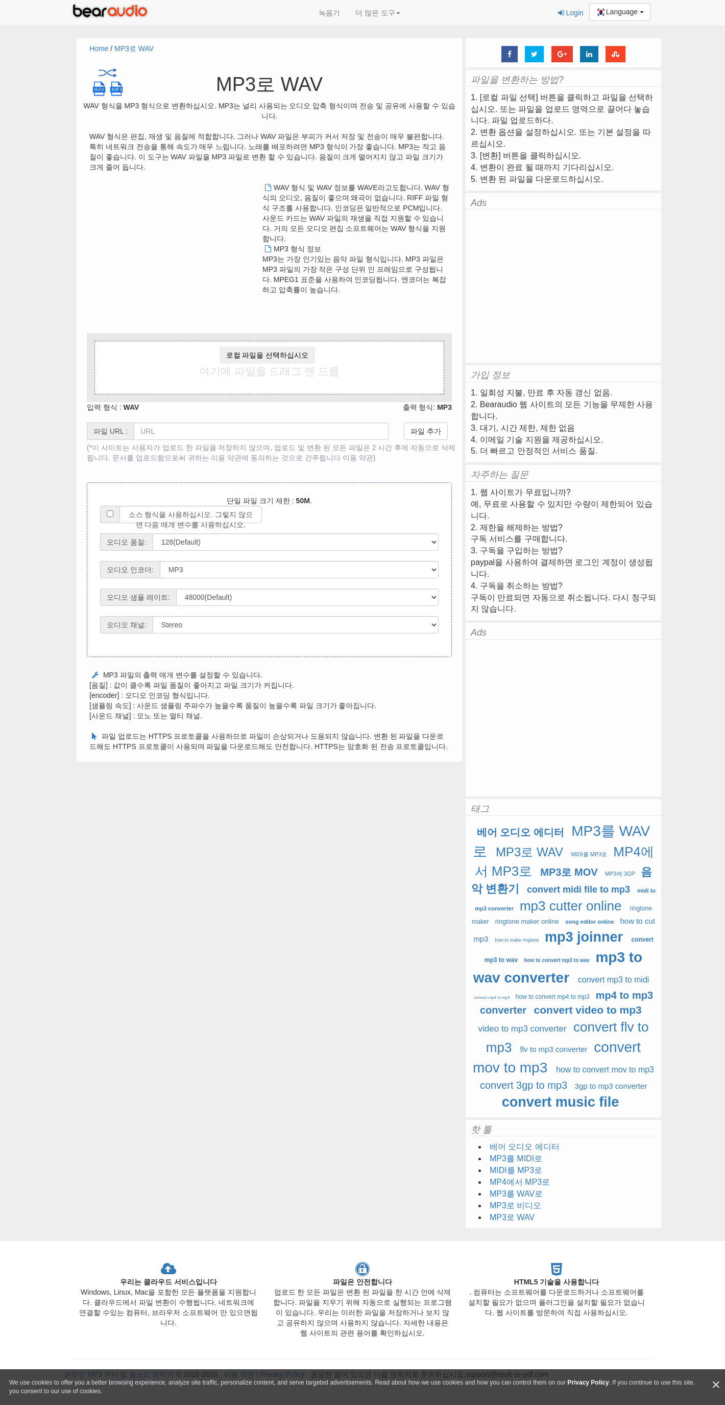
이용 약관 (358, 458)
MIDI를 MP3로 (589, 854)
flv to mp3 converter (554, 1049)
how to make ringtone (518, 940)
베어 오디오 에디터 (520, 832)
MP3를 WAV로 (516, 1193)
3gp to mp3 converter (611, 1086)
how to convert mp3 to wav (556, 960)
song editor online (589, 922)
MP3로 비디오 (515, 1205)
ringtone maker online (527, 921)
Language (620, 12)
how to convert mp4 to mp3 (553, 996)
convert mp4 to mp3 (492, 997)
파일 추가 (425, 431)
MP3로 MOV (568, 872)
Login (571, 13)
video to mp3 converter (522, 1029)
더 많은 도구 (377, 13)
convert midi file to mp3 (578, 889)
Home (98, 48)
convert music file (560, 1102)
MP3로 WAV (134, 48)
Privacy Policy (588, 1382)
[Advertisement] (175, 253)
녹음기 (329, 13)
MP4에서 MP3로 (520, 1182)
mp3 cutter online (570, 906)
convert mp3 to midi (613, 979)
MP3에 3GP (620, 874)
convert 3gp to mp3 (523, 1085)
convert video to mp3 (588, 1010)
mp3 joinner (584, 937)
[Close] (715, 1385)
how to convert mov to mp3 (605, 1069)
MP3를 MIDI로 (516, 1158)
